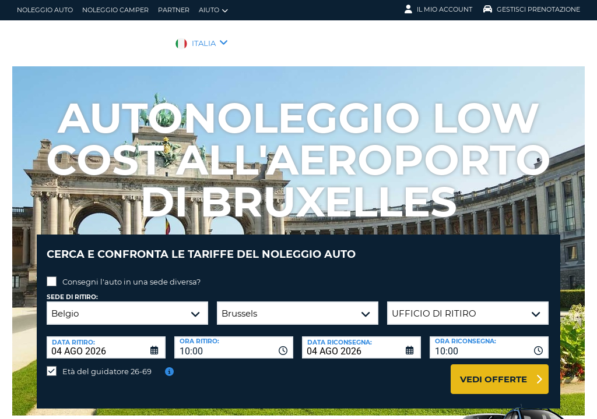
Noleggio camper (115, 10)
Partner (173, 10)
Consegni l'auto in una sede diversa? (131, 273)
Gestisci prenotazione (531, 9)
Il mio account (438, 9)
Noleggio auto (45, 10)
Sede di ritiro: (72, 288)
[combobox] (233, 339)
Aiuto (213, 10)
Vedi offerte (493, 370)
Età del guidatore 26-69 (107, 362)
